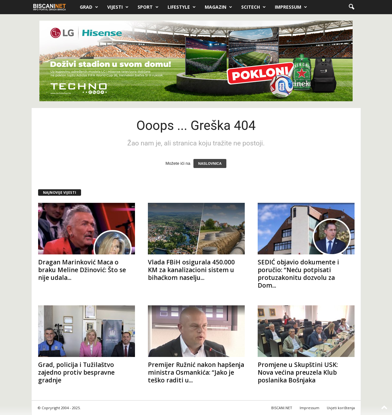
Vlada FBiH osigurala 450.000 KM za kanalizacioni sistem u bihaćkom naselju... (191, 270)
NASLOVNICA (210, 163)
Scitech (253, 7)
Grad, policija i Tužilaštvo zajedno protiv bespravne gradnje (76, 372)
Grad (89, 7)
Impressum (291, 7)
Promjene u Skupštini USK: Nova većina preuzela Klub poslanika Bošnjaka (298, 372)
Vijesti (118, 7)
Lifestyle (182, 7)
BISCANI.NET (281, 407)
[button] (351, 7)
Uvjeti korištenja (341, 407)
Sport (148, 7)
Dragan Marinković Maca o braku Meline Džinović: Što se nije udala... (82, 270)
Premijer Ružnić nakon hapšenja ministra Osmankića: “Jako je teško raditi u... (196, 372)
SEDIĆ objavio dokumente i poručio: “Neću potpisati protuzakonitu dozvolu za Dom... (298, 274)
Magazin (218, 7)
